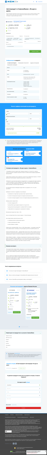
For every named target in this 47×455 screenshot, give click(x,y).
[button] (23, 33)
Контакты (12, 414)
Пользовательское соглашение (10, 417)
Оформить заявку (35, 51)
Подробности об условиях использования (19, 436)
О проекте (6, 414)
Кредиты (7, 339)
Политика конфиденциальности (22, 417)
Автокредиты (8, 345)
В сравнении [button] (39, 1)
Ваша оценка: (8, 404)
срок (7, 121)
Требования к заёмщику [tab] (12, 64)
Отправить (23, 407)
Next (42, 307)
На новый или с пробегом (13, 292)
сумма (7, 111)
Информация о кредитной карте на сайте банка (27, 356)
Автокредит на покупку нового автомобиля (31, 294)
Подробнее (10, 312)
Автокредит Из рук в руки (19, 21)
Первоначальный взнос (10, 116)
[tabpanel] (14, 306)
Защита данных (27, 414)
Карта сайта (32, 417)
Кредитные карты (9, 335)
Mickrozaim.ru (34, 140)
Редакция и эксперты (19, 414)
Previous (4, 307)
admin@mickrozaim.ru (29, 447)
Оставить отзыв (22, 368)
